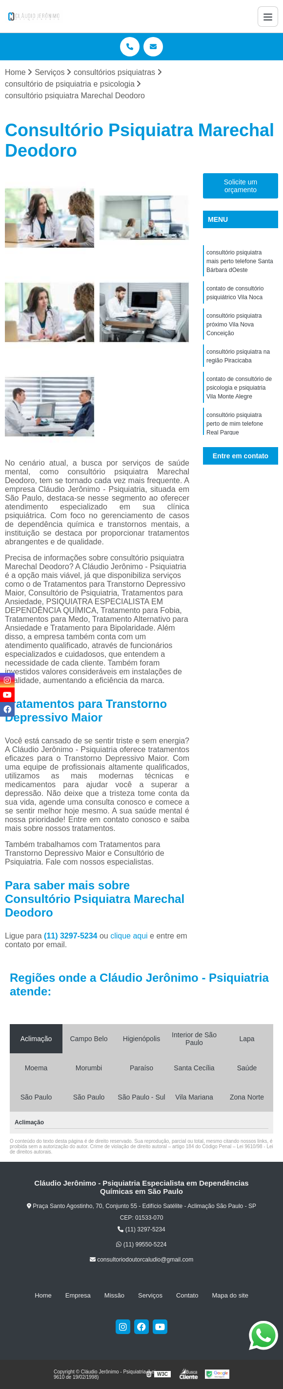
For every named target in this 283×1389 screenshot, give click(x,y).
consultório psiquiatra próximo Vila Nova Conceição (234, 324)
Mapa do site (230, 1295)
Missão (114, 1295)
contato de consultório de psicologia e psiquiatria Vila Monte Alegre (239, 388)
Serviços (150, 1295)
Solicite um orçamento (240, 186)
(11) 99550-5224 (141, 1244)
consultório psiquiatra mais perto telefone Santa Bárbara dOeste (239, 261)
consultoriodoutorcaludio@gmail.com (141, 1259)
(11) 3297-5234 (72, 936)
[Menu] (267, 16)
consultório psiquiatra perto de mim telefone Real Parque (234, 424)
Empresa (78, 1295)
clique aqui (129, 936)
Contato (187, 1295)
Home (43, 1295)
